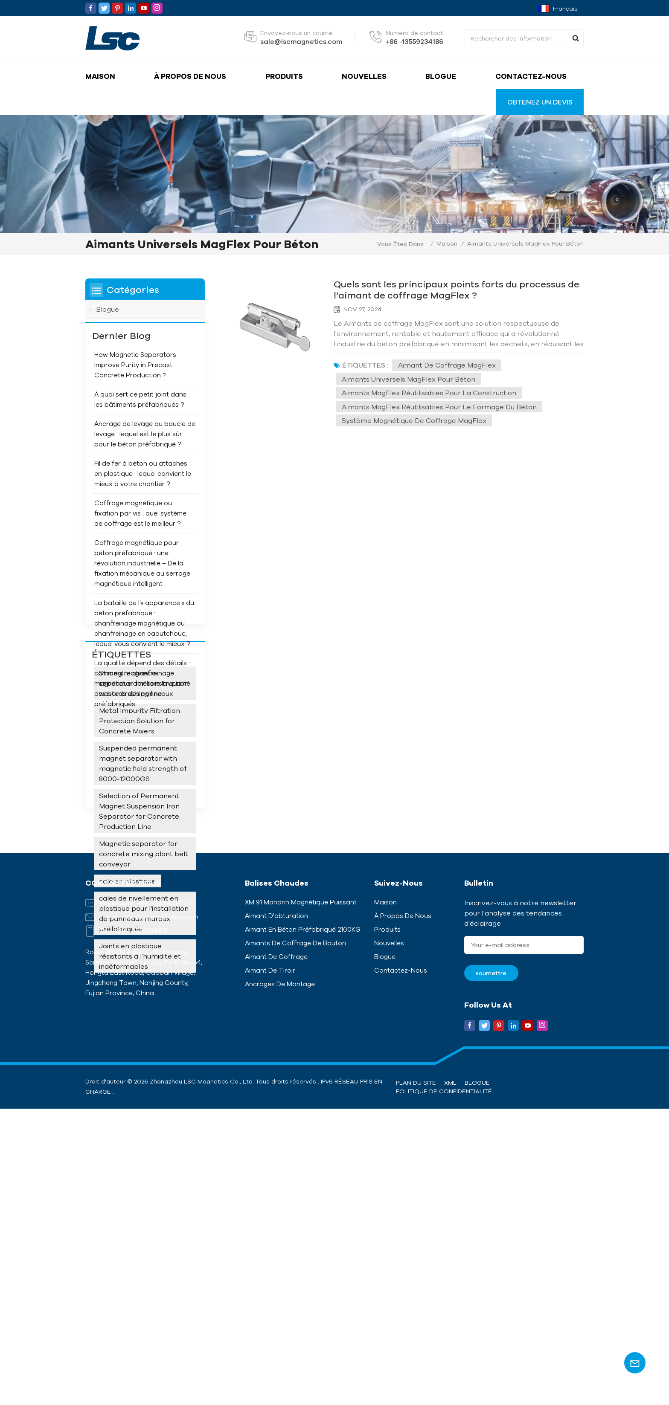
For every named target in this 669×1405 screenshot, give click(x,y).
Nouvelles (364, 76)
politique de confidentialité (444, 1387)
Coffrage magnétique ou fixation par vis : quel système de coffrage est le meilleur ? (140, 528)
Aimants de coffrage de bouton (295, 1239)
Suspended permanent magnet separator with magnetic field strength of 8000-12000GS (142, 880)
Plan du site (416, 1379)
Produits (284, 76)
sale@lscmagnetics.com (301, 41)
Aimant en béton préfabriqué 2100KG (303, 1225)
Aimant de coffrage (276, 1253)
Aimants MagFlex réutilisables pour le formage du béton (440, 407)
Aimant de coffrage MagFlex (448, 365)
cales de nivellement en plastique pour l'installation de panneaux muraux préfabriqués (144, 1030)
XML (450, 1379)
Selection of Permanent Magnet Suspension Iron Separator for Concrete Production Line (139, 928)
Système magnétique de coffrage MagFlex (415, 421)
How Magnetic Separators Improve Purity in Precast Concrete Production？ (135, 379)
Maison (100, 76)
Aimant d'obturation (276, 1212)
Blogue (440, 76)
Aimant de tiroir (270, 1266)
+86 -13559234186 (414, 41)
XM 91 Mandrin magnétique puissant (301, 1198)
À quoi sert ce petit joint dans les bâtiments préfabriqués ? (140, 414)
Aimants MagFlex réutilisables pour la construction (430, 393)
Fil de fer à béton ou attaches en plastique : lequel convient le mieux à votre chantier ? (142, 488)
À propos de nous (190, 76)
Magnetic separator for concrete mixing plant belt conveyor (143, 971)
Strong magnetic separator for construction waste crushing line (144, 800)
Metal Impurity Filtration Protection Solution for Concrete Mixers (139, 838)
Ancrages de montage (280, 1280)
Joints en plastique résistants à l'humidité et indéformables (140, 1073)
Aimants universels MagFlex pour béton (409, 379)
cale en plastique (127, 998)
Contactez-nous (531, 76)
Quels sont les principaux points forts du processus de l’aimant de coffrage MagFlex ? (454, 289)
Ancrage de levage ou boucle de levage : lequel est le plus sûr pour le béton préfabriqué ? (144, 448)
